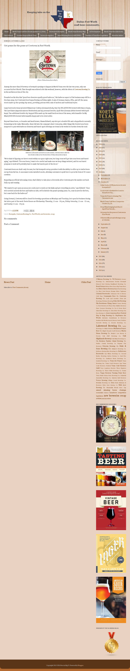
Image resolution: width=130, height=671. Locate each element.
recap (53, 214)
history (106, 393)
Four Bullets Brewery (119, 306)
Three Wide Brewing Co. (113, 370)
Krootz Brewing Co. (118, 323)
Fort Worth (36, 214)
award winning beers (106, 390)
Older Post (86, 281)
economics (99, 392)
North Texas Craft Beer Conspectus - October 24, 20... (112, 202)
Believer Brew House (111, 286)
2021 (100, 161)
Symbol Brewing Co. (102, 361)
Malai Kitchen (108, 328)
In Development (95, 31)
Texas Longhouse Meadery (108, 368)
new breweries (45, 214)
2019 (100, 168)
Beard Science (100, 286)
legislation (99, 396)
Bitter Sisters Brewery (106, 288)
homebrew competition (118, 392)
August (103, 227)
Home (6, 31)
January (103, 252)
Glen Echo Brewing (117, 310)
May (102, 238)
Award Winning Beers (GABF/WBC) (69, 35)
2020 (100, 165)
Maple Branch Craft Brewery (111, 331)
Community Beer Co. (111, 296)
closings (122, 390)
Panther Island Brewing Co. (116, 341)
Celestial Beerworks (103, 293)
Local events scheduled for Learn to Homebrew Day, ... (112, 191)
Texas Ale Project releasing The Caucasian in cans (110, 197)
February (104, 248)
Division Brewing (107, 301)
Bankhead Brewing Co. (118, 284)
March (103, 245)
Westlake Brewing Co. (103, 383)
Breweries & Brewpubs (56, 31)
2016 (100, 259)
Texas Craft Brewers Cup (113, 363)
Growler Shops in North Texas (27, 35)
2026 (100, 144)
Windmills (109, 387)
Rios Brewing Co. (112, 351)
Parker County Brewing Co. (106, 343)
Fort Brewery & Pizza (105, 306)
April (103, 241)
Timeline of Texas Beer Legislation (96, 35)
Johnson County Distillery (119, 320)
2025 (100, 147)
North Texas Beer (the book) (113, 31)
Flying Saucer (112, 303)
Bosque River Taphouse (118, 291)
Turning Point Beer (119, 373)
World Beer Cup (120, 387)
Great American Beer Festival (116, 313)
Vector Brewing (101, 380)
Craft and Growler (112, 298)
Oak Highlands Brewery (111, 337)
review (98, 398)
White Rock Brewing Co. (110, 385)
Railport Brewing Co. (119, 349)
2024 (100, 151)
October (104, 182)
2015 (100, 263)
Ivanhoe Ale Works (102, 320)
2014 (100, 267)
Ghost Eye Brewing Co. (103, 310)
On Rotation (100, 341)
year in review (106, 398)
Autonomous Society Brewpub (116, 281)
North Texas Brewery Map (77, 31)
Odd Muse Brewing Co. (119, 339)
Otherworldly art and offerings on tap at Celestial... (112, 218)
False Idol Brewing (119, 301)
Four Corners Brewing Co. (105, 308)
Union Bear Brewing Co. (112, 375)
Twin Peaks (99, 375)
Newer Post (9, 281)
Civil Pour (99, 296)
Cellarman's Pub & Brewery (118, 293)
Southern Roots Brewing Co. (116, 358)
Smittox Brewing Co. (113, 356)
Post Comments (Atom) (20, 287)
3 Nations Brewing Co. (104, 279)
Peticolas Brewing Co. (110, 346)
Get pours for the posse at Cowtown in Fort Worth (113, 213)
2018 (100, 172)
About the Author (117, 35)
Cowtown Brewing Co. (82, 89)
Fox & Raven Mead (120, 308)
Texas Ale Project (116, 361)
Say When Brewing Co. (113, 353)
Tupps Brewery (105, 373)
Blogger (80, 665)
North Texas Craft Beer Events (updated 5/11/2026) (29, 31)
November (104, 178)
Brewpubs (12, 214)
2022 (100, 158)
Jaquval (110, 320)
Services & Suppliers (47, 35)
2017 (100, 256)
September (105, 224)
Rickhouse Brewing (101, 351)
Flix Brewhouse (101, 303)
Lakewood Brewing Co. (108, 325)
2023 (100, 154)
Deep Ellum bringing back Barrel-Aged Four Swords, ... (111, 208)
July (102, 231)
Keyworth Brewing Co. (103, 323)
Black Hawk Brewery (104, 291)
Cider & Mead (8, 35)
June (102, 234)
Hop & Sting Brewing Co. (105, 315)
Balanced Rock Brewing (103, 284)
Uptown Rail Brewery (119, 378)
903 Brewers (116, 279)
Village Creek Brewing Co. (117, 380)
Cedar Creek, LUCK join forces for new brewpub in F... (113, 186)
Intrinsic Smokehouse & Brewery (114, 318)
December (104, 175)
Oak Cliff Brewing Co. (111, 336)
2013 (100, 270)
